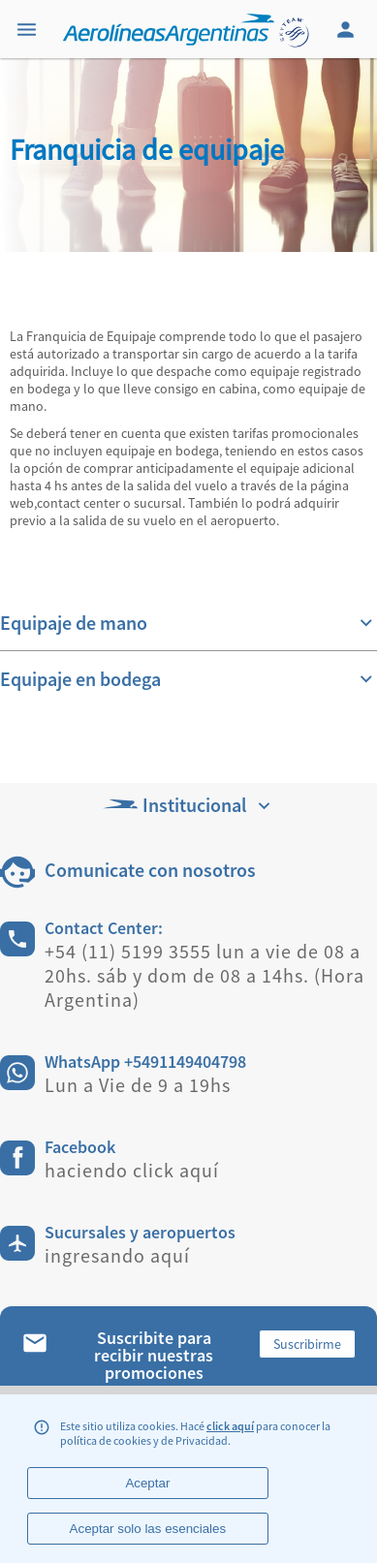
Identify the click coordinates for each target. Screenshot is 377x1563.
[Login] (347, 29)
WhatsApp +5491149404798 (145, 1061)
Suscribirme (307, 1344)
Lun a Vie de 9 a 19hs (138, 1085)
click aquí (230, 1426)
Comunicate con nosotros (150, 870)
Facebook (80, 1147)
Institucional (189, 805)
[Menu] (29, 29)
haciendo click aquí (132, 1170)
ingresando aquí (117, 1255)
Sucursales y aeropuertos (140, 1232)
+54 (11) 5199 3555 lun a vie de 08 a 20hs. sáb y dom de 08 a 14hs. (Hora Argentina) (204, 975)
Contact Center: (104, 928)
